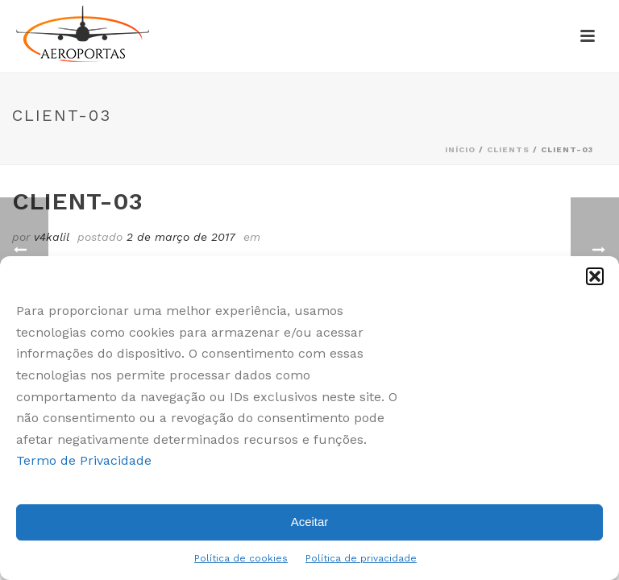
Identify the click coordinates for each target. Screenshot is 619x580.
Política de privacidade (361, 558)
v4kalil (51, 236)
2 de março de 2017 (181, 236)
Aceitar (310, 521)
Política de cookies (241, 558)
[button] (595, 276)
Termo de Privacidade (84, 460)
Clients (508, 149)
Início (460, 149)
